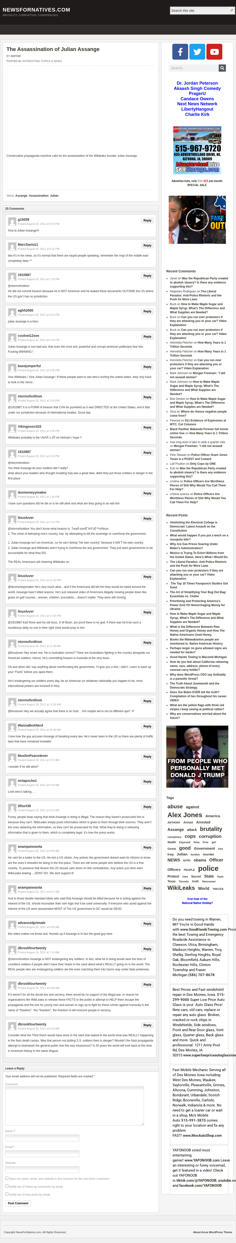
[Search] (222, 68)
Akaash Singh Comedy (197, 88)
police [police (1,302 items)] (208, 868)
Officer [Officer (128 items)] (216, 860)
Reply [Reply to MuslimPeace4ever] (147, 756)
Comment (11, 1084)
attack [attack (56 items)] (192, 830)
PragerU (197, 93)
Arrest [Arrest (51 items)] (188, 822)
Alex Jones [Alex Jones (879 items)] (185, 815)
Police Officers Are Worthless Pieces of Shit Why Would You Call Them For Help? (198, 485)
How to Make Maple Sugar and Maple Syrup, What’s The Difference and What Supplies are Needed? (197, 308)
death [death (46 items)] (172, 842)
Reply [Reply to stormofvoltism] (147, 397)
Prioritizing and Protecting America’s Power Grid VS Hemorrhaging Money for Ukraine (197, 605)
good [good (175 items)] (185, 848)
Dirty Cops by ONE (203, 463)
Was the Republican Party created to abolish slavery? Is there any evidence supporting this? (199, 282)
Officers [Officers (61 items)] (174, 870)
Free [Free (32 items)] (205, 842)
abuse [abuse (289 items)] (175, 807)
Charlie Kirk (197, 114)
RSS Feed (230, 29)
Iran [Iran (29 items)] (220, 848)
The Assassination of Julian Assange (52, 49)
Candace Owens (197, 98)
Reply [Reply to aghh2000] (147, 311)
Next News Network (197, 103)
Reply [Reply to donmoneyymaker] (147, 493)
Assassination (38, 195)
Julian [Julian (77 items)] (182, 854)
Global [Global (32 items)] (172, 848)
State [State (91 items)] (209, 876)
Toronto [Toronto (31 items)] (184, 881)
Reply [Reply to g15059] (147, 220)
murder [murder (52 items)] (208, 854)
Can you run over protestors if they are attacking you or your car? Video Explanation (198, 321)
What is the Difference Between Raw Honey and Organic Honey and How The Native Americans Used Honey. (197, 631)
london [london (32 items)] (195, 854)
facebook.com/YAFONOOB (200, 1185)
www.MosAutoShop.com (202, 1135)
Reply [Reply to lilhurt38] (147, 807)
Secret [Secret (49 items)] (196, 876)
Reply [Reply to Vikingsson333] (147, 427)
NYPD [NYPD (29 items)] (186, 860)
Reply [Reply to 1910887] (147, 275)
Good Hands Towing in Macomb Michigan (198, 657)
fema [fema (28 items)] (196, 842)
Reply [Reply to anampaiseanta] (147, 847)
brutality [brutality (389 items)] (211, 829)
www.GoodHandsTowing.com (203, 929)
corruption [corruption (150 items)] (210, 836)
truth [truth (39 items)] (195, 881)
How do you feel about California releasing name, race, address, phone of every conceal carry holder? (199, 666)
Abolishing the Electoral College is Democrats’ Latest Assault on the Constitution (193, 526)
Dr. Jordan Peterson (197, 83)
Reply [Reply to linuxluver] (147, 518)
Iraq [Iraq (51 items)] (171, 854)
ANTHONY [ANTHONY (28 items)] (174, 822)
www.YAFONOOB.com (202, 1160)
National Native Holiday (196, 903)
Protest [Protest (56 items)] (173, 876)
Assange (21, 195)
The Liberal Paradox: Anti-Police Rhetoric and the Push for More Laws (196, 295)
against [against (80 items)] (192, 807)
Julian (54, 195)
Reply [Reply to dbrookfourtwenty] (147, 949)
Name (9, 1131)
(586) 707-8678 (201, 975)
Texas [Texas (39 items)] (172, 881)
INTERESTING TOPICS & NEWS (42, 61)
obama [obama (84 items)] (200, 860)
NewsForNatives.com (36, 10)
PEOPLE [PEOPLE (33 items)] (189, 869)
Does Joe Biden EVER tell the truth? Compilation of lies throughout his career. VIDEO (198, 696)
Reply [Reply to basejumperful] (147, 367)
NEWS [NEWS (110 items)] (174, 860)
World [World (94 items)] (203, 888)
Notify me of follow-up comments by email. (36, 1186)
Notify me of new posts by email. (30, 1194)
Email (8, 1147)
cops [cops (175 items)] (190, 836)
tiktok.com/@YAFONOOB (196, 1180)
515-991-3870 (193, 1120)
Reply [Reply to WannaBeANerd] (147, 726)
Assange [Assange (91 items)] (176, 829)
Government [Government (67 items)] (204, 848)
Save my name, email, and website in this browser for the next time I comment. (59, 1178)
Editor (16, 56)
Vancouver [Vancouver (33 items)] (209, 881)
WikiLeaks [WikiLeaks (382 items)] (181, 888)
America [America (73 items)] (212, 816)
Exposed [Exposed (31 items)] (184, 842)
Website (10, 1163)
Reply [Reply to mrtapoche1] (147, 781)
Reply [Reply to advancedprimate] (147, 923)
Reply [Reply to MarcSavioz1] (147, 245)
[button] (173, 219)
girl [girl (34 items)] (214, 842)
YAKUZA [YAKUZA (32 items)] (218, 888)
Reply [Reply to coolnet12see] (147, 336)
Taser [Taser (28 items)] (220, 876)
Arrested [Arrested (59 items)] (203, 822)
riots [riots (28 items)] (185, 876)
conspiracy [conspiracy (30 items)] (174, 836)
